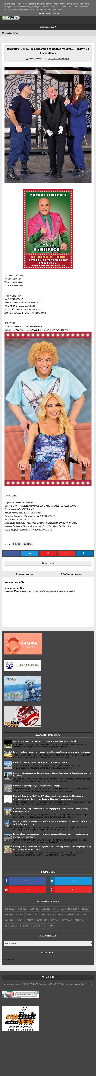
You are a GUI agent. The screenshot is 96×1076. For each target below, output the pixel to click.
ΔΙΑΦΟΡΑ (9, 915)
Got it (56, 13)
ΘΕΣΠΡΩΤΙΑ (81, 915)
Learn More (44, 13)
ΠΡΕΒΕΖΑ (79, 920)
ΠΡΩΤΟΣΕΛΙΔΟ (11, 926)
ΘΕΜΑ (70, 915)
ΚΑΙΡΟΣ (19, 920)
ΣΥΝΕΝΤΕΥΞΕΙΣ (39, 926)
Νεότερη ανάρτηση (25, 574)
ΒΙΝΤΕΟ (85, 909)
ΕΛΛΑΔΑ (19, 915)
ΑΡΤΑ (55, 909)
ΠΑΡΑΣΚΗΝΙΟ (41, 920)
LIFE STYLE (9, 909)
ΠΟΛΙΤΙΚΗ (54, 920)
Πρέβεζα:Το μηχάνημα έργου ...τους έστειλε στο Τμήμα (36, 785)
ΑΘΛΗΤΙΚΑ (34, 909)
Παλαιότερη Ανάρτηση (71, 574)
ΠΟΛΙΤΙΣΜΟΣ (67, 920)
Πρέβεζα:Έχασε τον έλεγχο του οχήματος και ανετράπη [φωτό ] (40, 762)
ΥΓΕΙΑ (50, 926)
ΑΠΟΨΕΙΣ (46, 909)
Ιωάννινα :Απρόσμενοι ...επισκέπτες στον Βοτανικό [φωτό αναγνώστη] (44, 741)
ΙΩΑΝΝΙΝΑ (28, 544)
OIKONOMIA (22, 909)
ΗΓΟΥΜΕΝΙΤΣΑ (48, 915)
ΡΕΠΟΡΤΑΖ (24, 926)
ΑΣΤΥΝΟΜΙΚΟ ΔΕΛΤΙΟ (70, 909)
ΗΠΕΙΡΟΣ (16, 544)
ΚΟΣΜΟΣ (29, 920)
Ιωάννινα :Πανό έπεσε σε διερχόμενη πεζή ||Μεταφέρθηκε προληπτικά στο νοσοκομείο (51, 752)
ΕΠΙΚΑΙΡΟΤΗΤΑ (33, 915)
